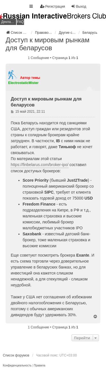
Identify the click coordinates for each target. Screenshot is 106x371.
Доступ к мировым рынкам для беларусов (47, 44)
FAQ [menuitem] (20, 22)
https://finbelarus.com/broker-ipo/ (39, 164)
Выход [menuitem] (78, 6)
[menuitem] (17, 365)
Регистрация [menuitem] (52, 6)
